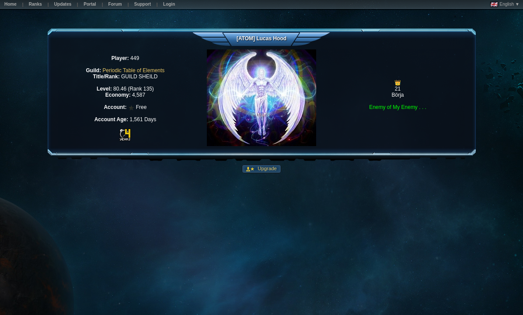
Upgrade (266, 168)
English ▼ (505, 4)
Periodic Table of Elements (134, 70)
